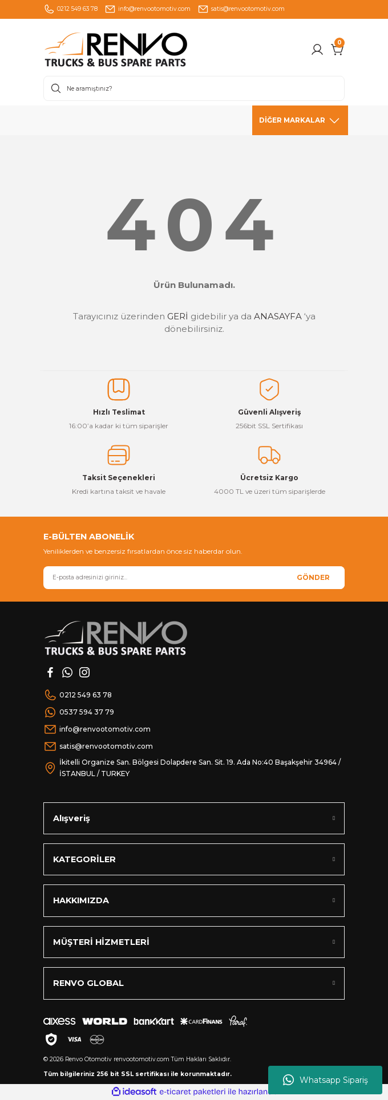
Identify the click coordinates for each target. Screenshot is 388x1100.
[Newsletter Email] (194, 577)
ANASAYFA (278, 316)
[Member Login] (317, 49)
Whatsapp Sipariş (325, 1080)
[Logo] (139, 49)
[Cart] (338, 49)
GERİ (177, 316)
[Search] (194, 88)
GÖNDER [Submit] (313, 577)
